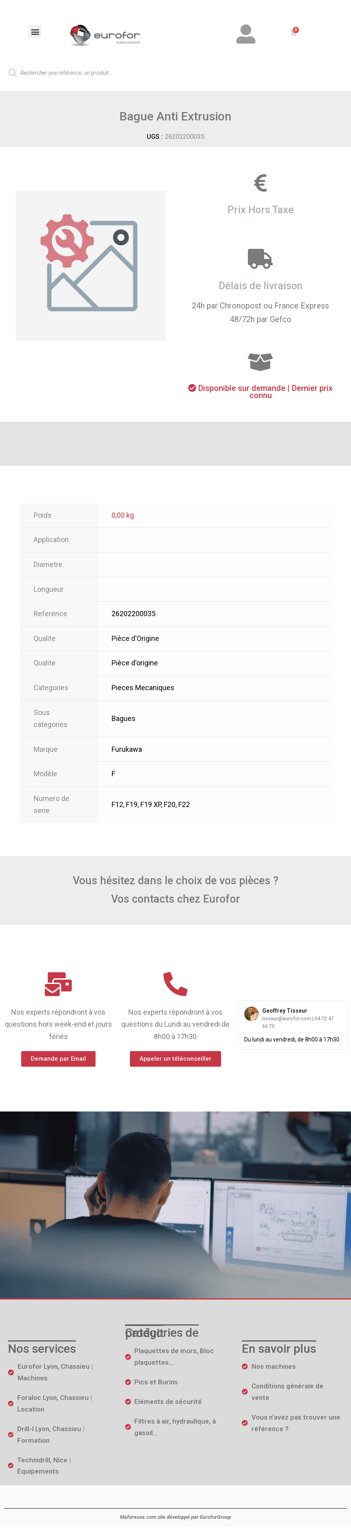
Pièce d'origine (135, 664)
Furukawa (127, 750)
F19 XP (150, 805)
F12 (117, 805)
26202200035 (134, 614)
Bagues (124, 719)
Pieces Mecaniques (143, 688)
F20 (170, 805)
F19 (132, 805)
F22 (184, 805)
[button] (35, 31)
